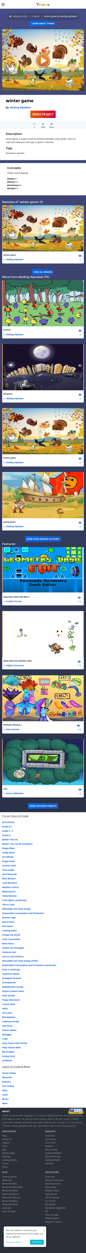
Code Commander (11, 939)
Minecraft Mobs (10, 1190)
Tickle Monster (9, 895)
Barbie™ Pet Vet (10, 839)
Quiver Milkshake (15, 793)
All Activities (8, 822)
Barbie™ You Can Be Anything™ (17, 844)
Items (5, 1094)
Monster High (9, 917)
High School (51, 1194)
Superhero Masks (10, 973)
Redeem (49, 1146)
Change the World (11, 934)
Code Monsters (9, 882)
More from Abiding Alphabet (43, 539)
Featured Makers (53, 1152)
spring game (9, 522)
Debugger (7, 1034)
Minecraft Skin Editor (12, 1187)
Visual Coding (9, 1073)
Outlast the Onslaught (13, 947)
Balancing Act (9, 891)
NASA (5, 1008)
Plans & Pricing (52, 1156)
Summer (49, 1163)
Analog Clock (8, 1056)
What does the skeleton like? (17, 660)
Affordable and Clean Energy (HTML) (20, 960)
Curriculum (50, 1139)
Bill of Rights (8, 1051)
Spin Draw (7, 1025)
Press (4, 1146)
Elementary (50, 1187)
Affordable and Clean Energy (16, 908)
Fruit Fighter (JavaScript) (14, 900)
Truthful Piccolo (14, 601)
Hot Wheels (8, 856)
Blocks (5, 1099)
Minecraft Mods (10, 1204)
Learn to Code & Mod (16, 1066)
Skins (4, 1090)
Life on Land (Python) (13, 956)
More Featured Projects (43, 806)
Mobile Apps (8, 1152)
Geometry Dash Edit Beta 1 (16, 596)
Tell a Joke (7, 1012)
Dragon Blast (8, 848)
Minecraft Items (10, 1200)
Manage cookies (13, 1242)
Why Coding (51, 1149)
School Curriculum (54, 1180)
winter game (9, 255)
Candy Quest (8, 852)
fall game (7, 393)
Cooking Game (9, 930)
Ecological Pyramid (11, 978)
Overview (50, 1135)
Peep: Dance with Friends (14, 1043)
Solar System (8, 995)
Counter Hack (9, 865)
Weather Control (10, 887)
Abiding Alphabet (20, 107)
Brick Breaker (9, 878)
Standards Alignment (55, 1207)
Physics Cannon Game (13, 991)
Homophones (9, 982)
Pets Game (7, 926)
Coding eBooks (9, 1159)
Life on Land (8, 904)
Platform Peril (9, 952)
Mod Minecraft (9, 874)
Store (4, 1166)
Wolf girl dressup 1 (12, 724)
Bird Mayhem (8, 1017)
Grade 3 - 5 (7, 831)
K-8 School (50, 1204)
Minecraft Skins (9, 1183)
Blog (4, 1135)
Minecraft (7, 1077)
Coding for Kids (19, 16)
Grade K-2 (7, 826)
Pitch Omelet (12, 729)
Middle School (52, 1190)
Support (6, 1142)
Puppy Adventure (11, 999)
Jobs (4, 1149)
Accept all (37, 1242)
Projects (36, 16)
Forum (5, 1163)
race (5, 788)
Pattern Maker (9, 1030)
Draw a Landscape (11, 969)
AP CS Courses (52, 1197)
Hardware (7, 1060)
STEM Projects (52, 1218)
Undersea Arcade (10, 1021)
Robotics (6, 1081)
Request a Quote (53, 1221)
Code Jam (7, 1207)
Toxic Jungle (8, 869)
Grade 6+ (6, 835)
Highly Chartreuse (15, 665)
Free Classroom (53, 1183)
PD (46, 1211)
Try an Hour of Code (15, 816)
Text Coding (8, 1086)
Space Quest (8, 921)
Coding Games (9, 1176)
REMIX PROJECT (43, 114)
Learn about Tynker (43, 23)
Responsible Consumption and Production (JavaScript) (29, 965)
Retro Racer (8, 943)
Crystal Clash (8, 1004)
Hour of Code (8, 1211)
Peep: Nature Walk (11, 1047)
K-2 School (50, 1200)
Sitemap (6, 1156)
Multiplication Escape (12, 986)
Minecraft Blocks (10, 1194)
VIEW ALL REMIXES (43, 272)
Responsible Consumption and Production (23, 913)
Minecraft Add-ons (11, 1197)
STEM (4, 1038)
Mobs (5, 1103)
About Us (6, 1139)
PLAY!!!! (7, 329)
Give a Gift (50, 1142)
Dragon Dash (8, 861)
